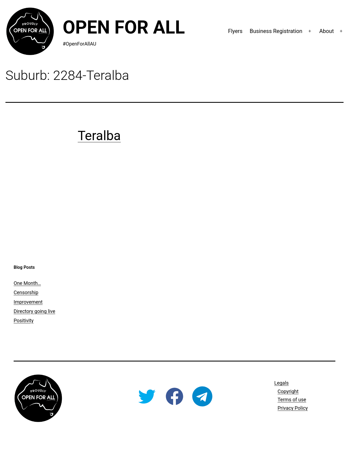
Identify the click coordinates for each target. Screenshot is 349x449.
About (326, 31)
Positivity (24, 320)
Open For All (124, 27)
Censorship (26, 292)
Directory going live (34, 311)
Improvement (28, 302)
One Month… (27, 283)
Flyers (235, 31)
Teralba (99, 135)
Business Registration (276, 31)
